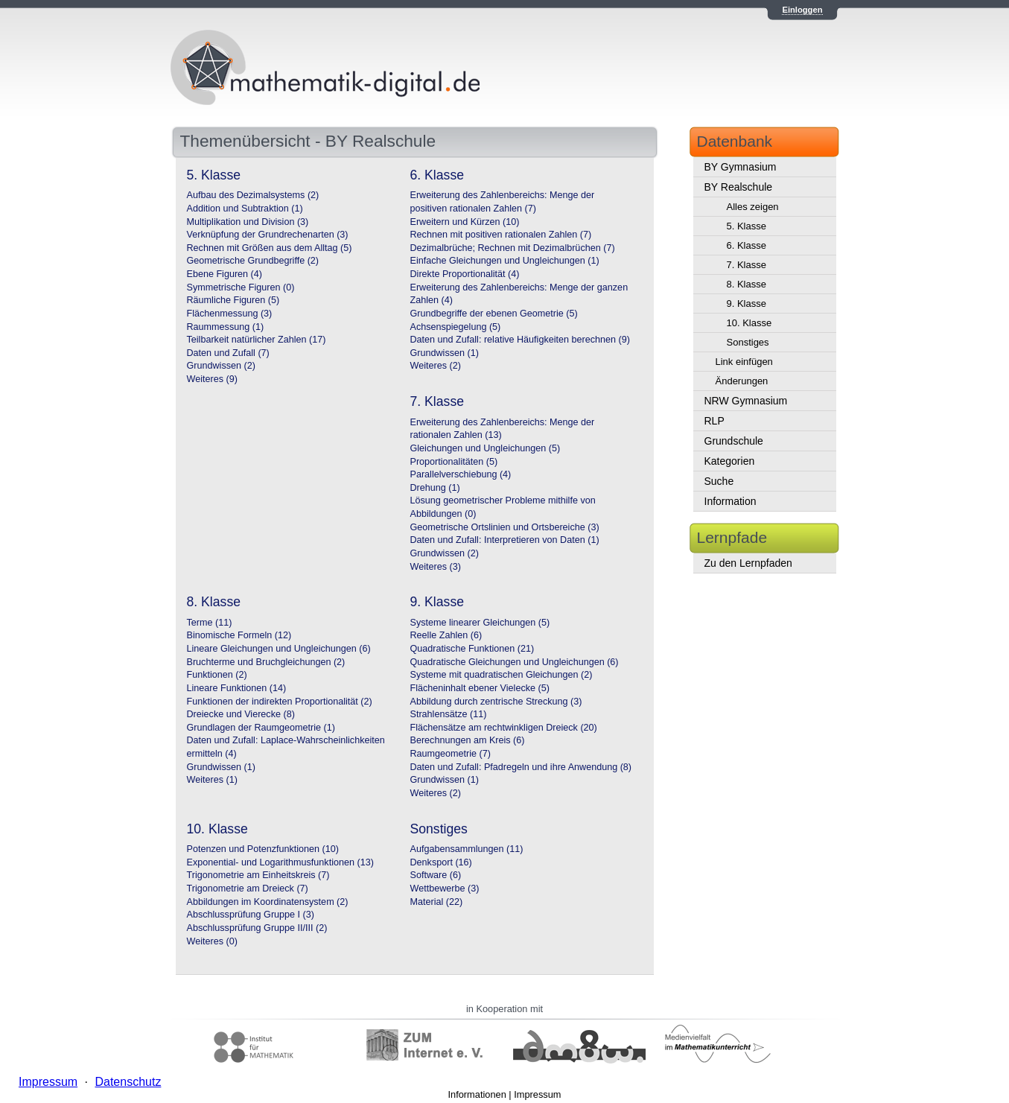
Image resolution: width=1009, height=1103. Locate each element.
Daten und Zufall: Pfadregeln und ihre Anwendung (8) (521, 767)
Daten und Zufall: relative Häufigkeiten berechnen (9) (520, 339)
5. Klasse (746, 226)
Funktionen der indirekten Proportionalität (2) (279, 701)
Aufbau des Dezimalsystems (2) (253, 195)
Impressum (537, 1094)
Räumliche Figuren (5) (233, 300)
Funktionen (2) (217, 675)
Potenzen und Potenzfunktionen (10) (263, 849)
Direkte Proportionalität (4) (465, 274)
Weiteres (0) (212, 941)
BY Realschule (738, 187)
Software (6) (436, 875)
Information (730, 501)
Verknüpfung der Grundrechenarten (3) (267, 234)
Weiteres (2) (435, 365)
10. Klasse (749, 322)
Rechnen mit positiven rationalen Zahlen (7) (501, 234)
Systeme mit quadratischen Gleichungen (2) (501, 675)
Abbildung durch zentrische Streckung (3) (496, 701)
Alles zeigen (753, 206)
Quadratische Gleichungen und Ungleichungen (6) (514, 662)
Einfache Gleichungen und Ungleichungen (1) (504, 260)
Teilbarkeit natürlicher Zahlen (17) (256, 339)
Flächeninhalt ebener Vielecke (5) (480, 688)
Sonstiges (748, 342)
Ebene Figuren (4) (225, 274)
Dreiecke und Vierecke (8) (241, 714)
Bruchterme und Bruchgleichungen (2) (266, 662)
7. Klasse (746, 264)
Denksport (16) (441, 862)
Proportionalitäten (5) (454, 462)
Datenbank (735, 141)
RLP (714, 421)
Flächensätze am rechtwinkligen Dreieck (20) (503, 727)
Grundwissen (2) (221, 365)
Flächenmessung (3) (230, 313)
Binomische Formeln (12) (239, 635)
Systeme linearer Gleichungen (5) (480, 622)
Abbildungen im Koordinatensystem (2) (267, 902)
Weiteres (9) (212, 379)
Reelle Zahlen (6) (446, 635)
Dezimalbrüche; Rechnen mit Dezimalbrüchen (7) (512, 248)
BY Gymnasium (740, 167)
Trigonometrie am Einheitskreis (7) (258, 875)
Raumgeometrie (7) (450, 753)
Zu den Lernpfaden (748, 563)
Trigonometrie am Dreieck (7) (247, 888)
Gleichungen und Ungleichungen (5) (485, 448)
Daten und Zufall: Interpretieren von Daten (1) (504, 540)
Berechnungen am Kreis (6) (467, 740)
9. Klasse (746, 303)
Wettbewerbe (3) (445, 888)
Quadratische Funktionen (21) (472, 648)
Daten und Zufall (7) (228, 353)
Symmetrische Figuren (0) (241, 287)
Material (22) (436, 902)
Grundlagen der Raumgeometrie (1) (261, 727)
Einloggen (802, 9)
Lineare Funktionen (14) (237, 688)
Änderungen (742, 381)
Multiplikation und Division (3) (248, 222)
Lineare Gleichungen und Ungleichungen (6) (279, 648)
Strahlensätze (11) (448, 714)
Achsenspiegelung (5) (455, 327)
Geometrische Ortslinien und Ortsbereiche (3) (504, 527)
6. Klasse (746, 245)
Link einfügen (744, 361)
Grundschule (733, 441)
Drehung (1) (435, 488)
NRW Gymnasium (746, 401)
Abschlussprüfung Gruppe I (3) (251, 914)
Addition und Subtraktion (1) (245, 208)
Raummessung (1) (225, 327)
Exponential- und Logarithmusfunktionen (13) (280, 862)
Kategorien (729, 461)
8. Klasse (746, 284)
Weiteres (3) (435, 567)
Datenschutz (128, 1081)
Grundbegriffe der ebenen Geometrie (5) (494, 313)
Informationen (477, 1094)
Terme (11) (209, 622)
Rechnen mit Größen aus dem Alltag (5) (269, 248)
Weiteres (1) (212, 780)
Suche (719, 481)
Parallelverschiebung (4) (461, 474)
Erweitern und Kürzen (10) (465, 222)
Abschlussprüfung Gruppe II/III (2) (257, 928)
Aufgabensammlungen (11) (466, 849)
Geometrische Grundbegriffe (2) (253, 260)
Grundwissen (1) (444, 353)
